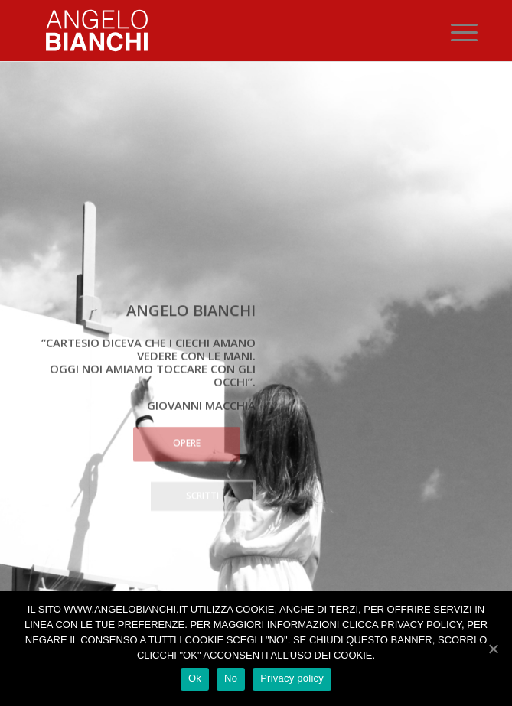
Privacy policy (292, 678)
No (230, 678)
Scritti (202, 494)
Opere (187, 441)
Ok (194, 678)
